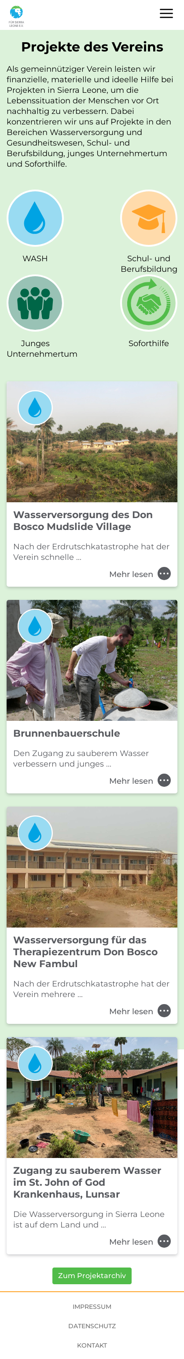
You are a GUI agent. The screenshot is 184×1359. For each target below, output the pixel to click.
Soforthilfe (149, 343)
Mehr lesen (140, 574)
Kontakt (92, 1345)
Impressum (92, 1307)
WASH (35, 258)
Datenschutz (92, 1326)
